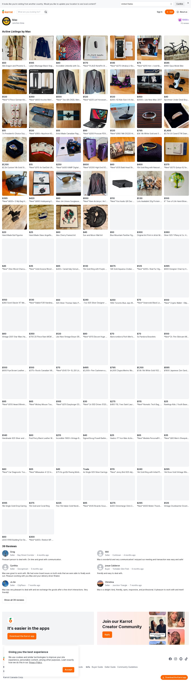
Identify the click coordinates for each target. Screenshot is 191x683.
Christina (109, 582)
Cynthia (14, 565)
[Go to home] (7, 12)
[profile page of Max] (6, 21)
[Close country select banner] (188, 3)
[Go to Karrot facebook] (170, 658)
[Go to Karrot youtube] (181, 658)
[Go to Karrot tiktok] (186, 658)
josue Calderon (112, 565)
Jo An (13, 582)
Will (107, 552)
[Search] (46, 12)
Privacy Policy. (35, 662)
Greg (12, 552)
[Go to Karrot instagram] (175, 658)
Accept (68, 669)
